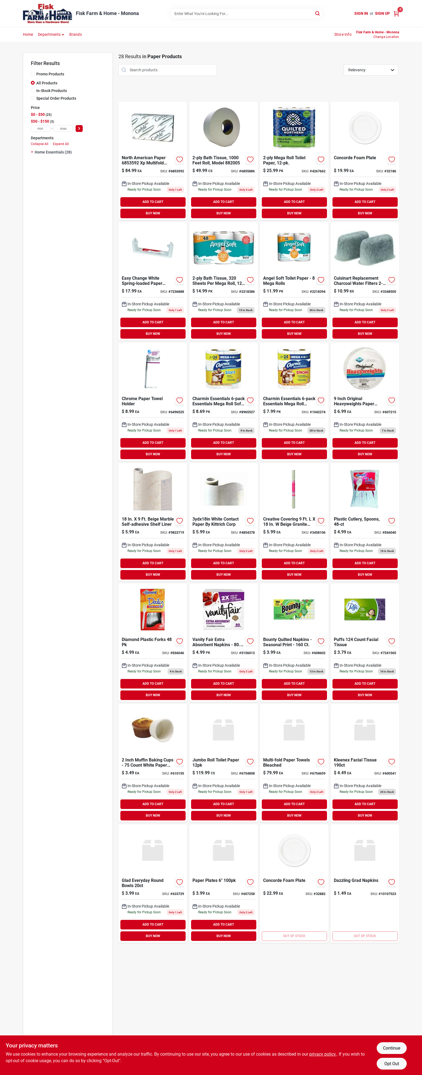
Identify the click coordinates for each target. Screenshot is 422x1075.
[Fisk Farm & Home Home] (47, 13)
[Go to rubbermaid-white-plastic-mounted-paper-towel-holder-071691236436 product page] (152, 281)
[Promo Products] (33, 74)
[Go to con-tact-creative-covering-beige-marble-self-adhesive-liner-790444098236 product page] (152, 522)
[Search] (318, 13)
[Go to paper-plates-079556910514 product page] (223, 883)
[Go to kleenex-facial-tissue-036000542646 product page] (365, 763)
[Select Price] (79, 128)
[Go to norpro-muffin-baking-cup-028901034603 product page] (152, 763)
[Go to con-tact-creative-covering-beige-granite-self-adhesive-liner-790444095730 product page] (294, 522)
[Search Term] (246, 13)
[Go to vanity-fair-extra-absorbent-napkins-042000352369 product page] (223, 642)
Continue (391, 1048)
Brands (75, 34)
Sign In (361, 13)
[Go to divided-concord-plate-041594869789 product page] (294, 883)
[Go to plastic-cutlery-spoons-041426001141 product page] (365, 522)
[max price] (63, 128)
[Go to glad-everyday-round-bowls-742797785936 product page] (152, 883)
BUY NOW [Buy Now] (153, 213)
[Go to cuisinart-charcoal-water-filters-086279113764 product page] (365, 281)
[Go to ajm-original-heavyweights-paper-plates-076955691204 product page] (365, 401)
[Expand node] (33, 152)
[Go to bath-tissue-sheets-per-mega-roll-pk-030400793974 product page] (223, 281)
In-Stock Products (51, 90)
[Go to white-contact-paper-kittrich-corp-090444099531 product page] (223, 522)
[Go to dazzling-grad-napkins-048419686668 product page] (365, 883)
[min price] (40, 128)
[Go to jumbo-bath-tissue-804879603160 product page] (223, 161)
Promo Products (50, 74)
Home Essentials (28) (53, 152)
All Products (46, 83)
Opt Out (391, 1063)
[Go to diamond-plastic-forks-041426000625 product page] (152, 642)
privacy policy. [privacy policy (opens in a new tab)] (323, 1054)
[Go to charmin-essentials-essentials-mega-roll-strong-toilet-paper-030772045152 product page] (294, 401)
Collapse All (39, 144)
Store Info (343, 34)
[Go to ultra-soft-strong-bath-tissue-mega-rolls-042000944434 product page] (294, 161)
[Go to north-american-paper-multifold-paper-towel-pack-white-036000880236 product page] (152, 161)
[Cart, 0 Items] (396, 13)
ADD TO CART (152, 202)
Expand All (61, 144)
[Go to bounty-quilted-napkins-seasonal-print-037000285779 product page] (294, 642)
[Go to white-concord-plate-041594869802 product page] (365, 161)
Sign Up (382, 13)
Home (28, 34)
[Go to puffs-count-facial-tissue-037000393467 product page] (365, 642)
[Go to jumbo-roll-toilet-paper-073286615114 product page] (223, 763)
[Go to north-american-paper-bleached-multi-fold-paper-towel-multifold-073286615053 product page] (294, 763)
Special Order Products (56, 98)
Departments (49, 34)
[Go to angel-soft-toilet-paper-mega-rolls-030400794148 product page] (294, 281)
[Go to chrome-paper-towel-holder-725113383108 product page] (152, 401)
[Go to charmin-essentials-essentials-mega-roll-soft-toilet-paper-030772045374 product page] (223, 401)
